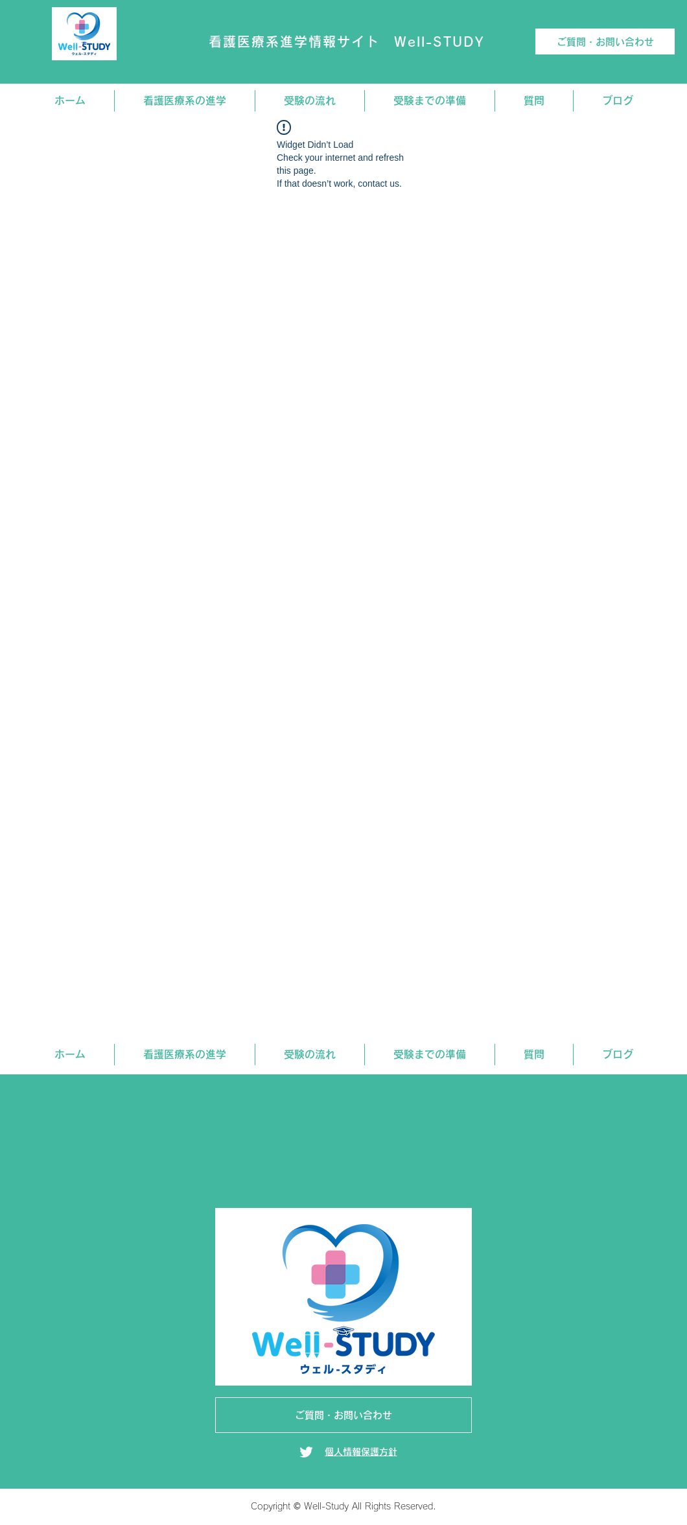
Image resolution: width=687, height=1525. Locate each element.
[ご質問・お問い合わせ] (605, 41)
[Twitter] (306, 1452)
